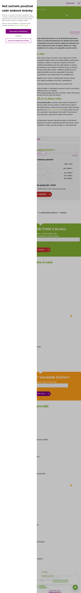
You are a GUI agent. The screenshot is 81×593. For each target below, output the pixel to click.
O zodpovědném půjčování (48, 212)
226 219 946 (69, 3)
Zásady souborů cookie (21, 25)
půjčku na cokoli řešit (55, 110)
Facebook (63, 212)
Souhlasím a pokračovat (18, 31)
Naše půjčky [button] (48, 576)
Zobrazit (18, 36)
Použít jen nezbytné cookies (18, 40)
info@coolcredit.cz (55, 592)
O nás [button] (44, 572)
